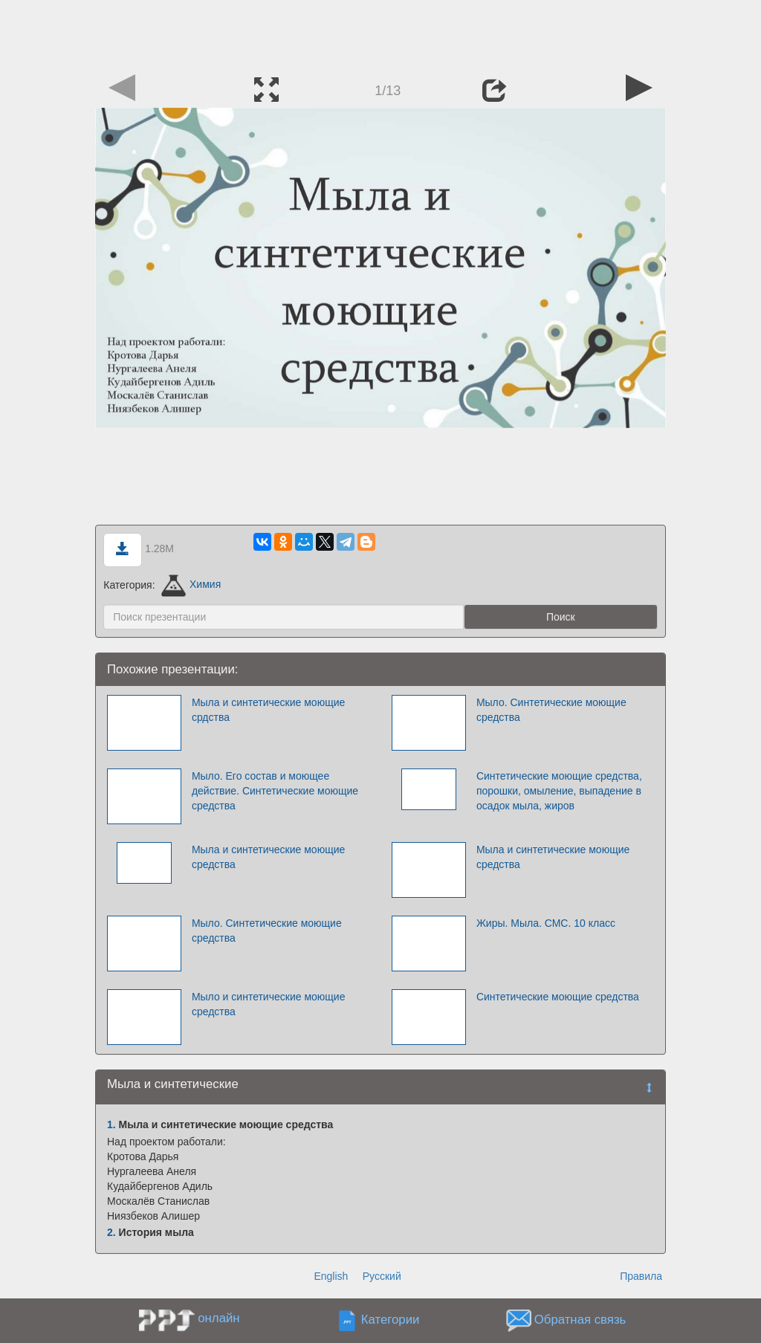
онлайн (218, 1318)
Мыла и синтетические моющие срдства (268, 709)
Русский (382, 1276)
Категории (390, 1320)
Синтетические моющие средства (557, 997)
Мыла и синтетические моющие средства (268, 857)
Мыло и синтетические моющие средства (269, 1004)
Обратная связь (580, 1320)
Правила (641, 1276)
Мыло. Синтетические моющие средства (551, 709)
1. (111, 1124)
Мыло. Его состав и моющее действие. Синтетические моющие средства (275, 791)
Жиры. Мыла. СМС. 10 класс (545, 923)
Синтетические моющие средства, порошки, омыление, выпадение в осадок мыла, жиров (559, 791)
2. (111, 1232)
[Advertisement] (380, 33)
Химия (191, 584)
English (331, 1276)
